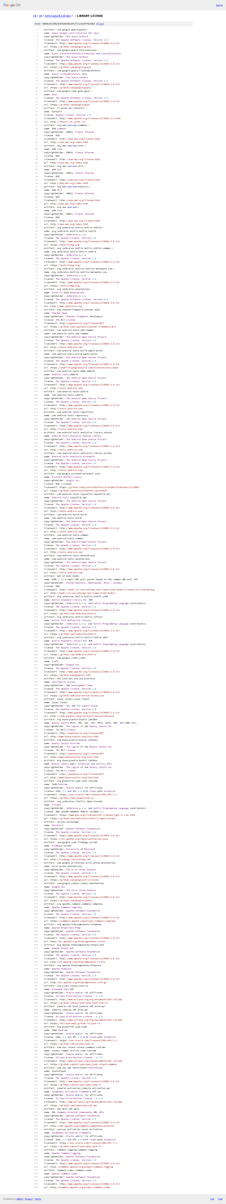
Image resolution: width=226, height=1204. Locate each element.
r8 (34, 16)
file (100, 23)
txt (212, 1198)
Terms (37, 1198)
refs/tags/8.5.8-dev (58, 16)
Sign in (219, 5)
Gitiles (19, 1198)
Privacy (28, 1198)
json (220, 1198)
